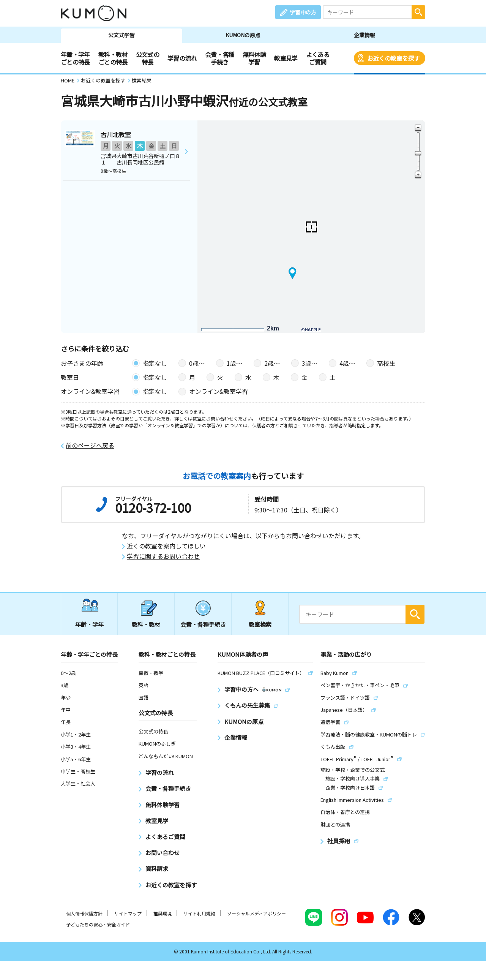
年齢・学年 (89, 624)
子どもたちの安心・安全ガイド (98, 924)
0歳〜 (197, 363)
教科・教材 (146, 624)
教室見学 (285, 58)
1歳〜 (234, 363)
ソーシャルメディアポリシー (256, 913)
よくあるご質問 (317, 58)
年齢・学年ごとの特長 (75, 58)
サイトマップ (128, 913)
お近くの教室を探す (393, 58)
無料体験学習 (254, 58)
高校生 (386, 363)
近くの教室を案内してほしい (166, 546)
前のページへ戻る (90, 445)
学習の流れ (182, 58)
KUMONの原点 (243, 35)
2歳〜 (272, 363)
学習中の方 (303, 12)
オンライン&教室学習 (218, 391)
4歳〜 (347, 363)
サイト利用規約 (199, 913)
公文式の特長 (147, 58)
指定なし (155, 363)
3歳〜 (309, 363)
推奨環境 (162, 913)
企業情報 (364, 35)
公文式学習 (121, 35)
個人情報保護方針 (84, 913)
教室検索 (260, 624)
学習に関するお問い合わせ (163, 556)
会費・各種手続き (219, 58)
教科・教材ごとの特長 (113, 58)
